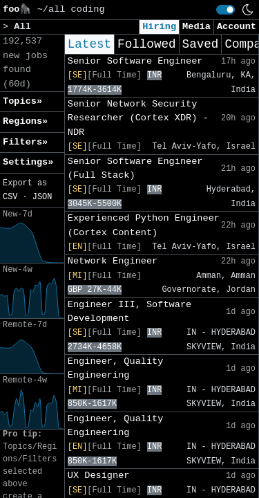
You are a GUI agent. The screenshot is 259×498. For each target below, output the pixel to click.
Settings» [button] (28, 162)
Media (196, 26)
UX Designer (99, 475)
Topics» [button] (22, 101)
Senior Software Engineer (135, 61)
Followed (146, 44)
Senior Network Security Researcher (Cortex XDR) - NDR (138, 118)
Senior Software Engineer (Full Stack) (135, 168)
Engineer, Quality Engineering (116, 368)
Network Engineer (113, 261)
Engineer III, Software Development (129, 311)
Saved (200, 44)
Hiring (159, 26)
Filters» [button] (25, 142)
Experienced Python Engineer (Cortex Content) (144, 225)
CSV (10, 197)
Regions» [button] (25, 121)
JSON (42, 197)
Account (236, 26)
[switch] (225, 10)
